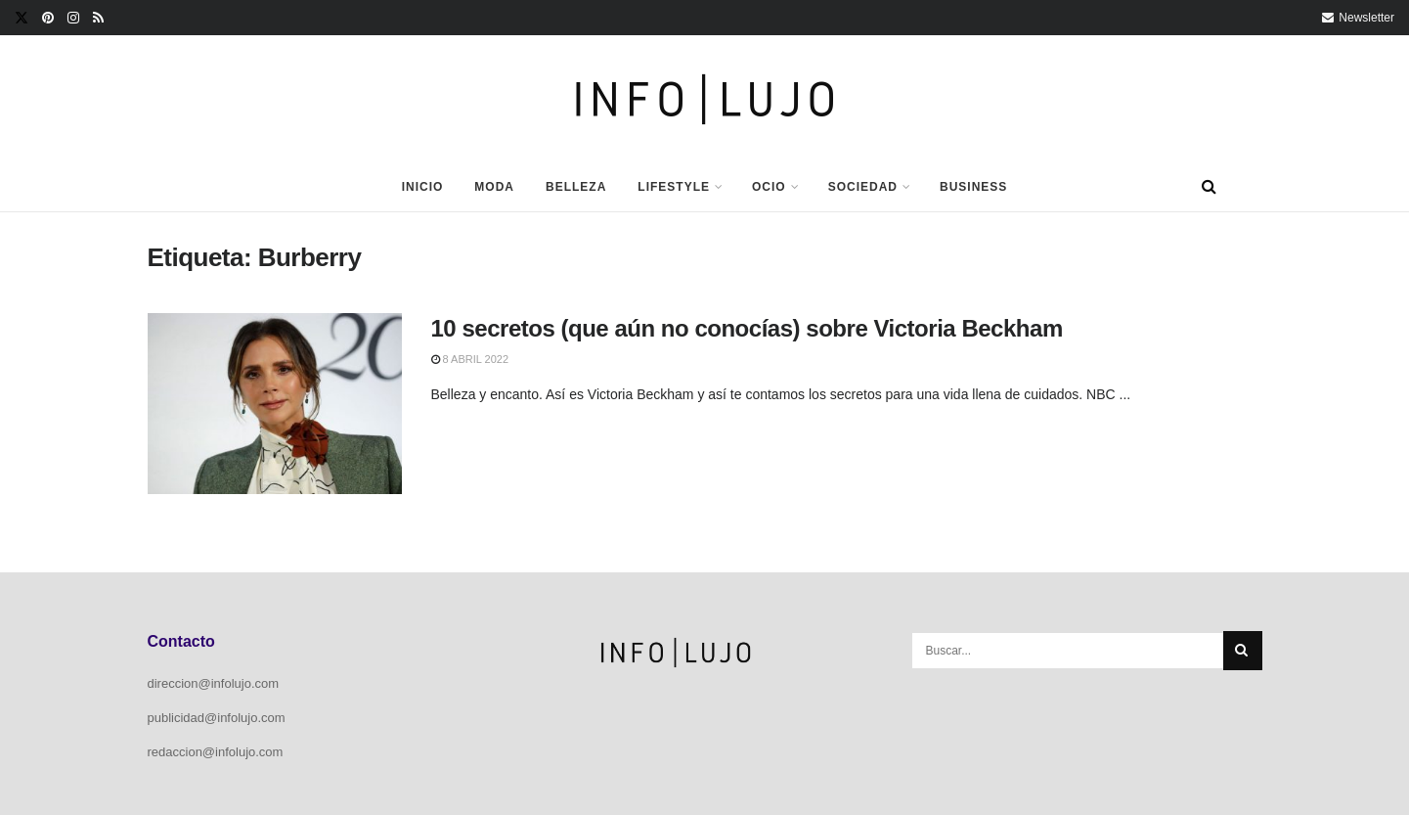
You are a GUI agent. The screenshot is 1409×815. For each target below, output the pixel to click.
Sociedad (863, 187)
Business (973, 187)
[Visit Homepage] (704, 99)
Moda (494, 187)
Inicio (423, 187)
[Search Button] (1209, 186)
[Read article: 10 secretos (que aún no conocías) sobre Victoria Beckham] (275, 404)
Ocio (769, 187)
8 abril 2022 (470, 359)
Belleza (576, 187)
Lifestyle (674, 187)
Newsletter (1358, 17)
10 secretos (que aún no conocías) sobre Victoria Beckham (747, 328)
